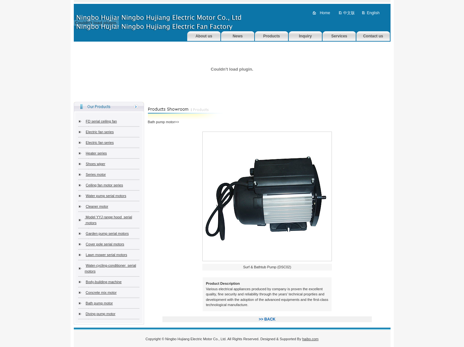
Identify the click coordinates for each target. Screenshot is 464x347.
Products (271, 36)
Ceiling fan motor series (104, 185)
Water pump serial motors (106, 196)
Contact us (373, 36)
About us (204, 36)
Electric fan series (100, 132)
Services (339, 36)
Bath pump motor (99, 303)
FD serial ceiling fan (101, 121)
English (373, 13)
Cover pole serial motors (105, 244)
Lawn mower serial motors (106, 255)
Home (325, 13)
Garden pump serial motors (107, 233)
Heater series (96, 153)
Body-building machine (103, 282)
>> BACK (267, 319)
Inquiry (305, 36)
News (238, 36)
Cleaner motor (97, 206)
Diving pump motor (100, 314)
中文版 (349, 13)
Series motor (96, 174)
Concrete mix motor (101, 292)
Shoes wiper (95, 164)
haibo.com (310, 339)
